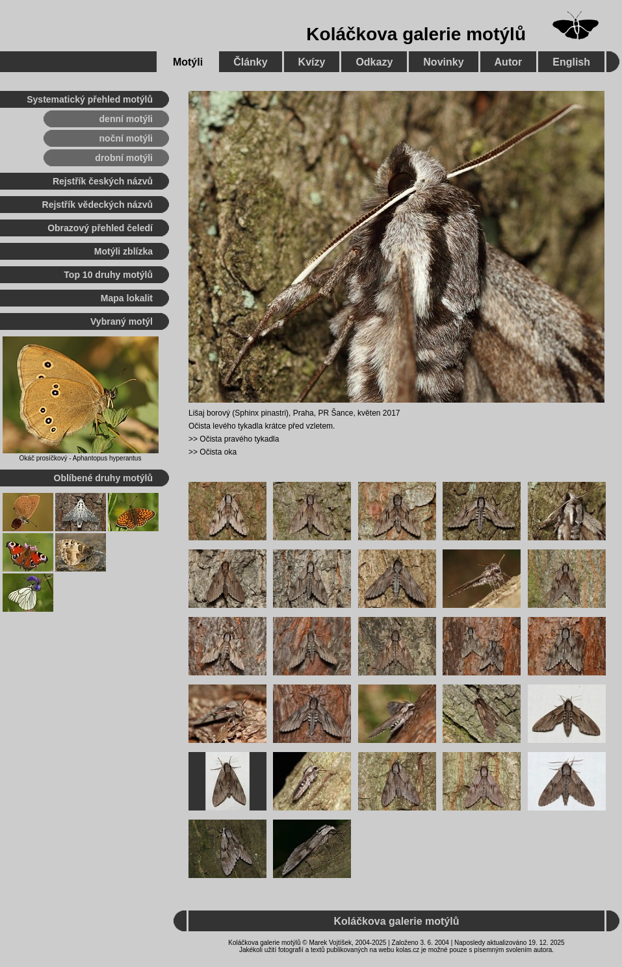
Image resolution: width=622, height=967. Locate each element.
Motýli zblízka (123, 251)
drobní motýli (124, 158)
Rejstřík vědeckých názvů (97, 204)
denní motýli (126, 119)
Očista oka (218, 452)
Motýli (188, 62)
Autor (509, 62)
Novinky (443, 62)
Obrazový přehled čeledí (100, 228)
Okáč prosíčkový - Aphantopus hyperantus (80, 458)
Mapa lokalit (127, 298)
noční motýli (126, 138)
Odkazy (374, 62)
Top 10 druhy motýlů (108, 275)
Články (250, 62)
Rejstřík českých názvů (103, 181)
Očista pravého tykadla (239, 439)
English (571, 62)
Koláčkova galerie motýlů (416, 34)
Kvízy (312, 62)
